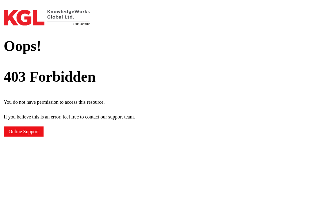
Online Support (24, 131)
